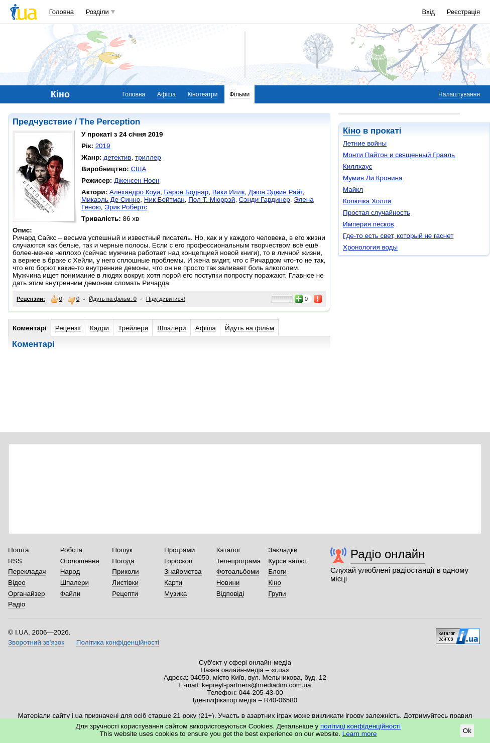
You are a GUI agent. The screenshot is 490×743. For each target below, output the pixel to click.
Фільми (239, 94)
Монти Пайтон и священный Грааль (399, 155)
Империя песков (368, 224)
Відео (17, 582)
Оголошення (79, 561)
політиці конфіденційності (360, 726)
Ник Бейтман (164, 199)
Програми (179, 550)
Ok (467, 730)
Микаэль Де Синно (110, 199)
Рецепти (125, 593)
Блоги (277, 571)
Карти (173, 582)
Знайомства (183, 571)
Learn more (359, 733)
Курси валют (287, 561)
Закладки (282, 550)
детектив (117, 157)
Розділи (97, 12)
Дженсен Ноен (136, 180)
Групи (277, 593)
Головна (61, 12)
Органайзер (26, 593)
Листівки (125, 582)
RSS (15, 561)
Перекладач (27, 571)
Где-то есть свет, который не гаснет (398, 235)
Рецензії (68, 328)
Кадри (99, 328)
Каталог (228, 550)
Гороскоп (178, 561)
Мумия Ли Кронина (372, 178)
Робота (71, 550)
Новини (228, 582)
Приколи (125, 571)
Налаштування (459, 94)
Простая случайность (376, 212)
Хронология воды (370, 247)
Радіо (16, 604)
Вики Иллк (228, 192)
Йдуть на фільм (249, 328)
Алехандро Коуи (134, 192)
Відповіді (230, 593)
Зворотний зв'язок (36, 642)
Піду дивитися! (165, 299)
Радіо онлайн (387, 554)
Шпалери (171, 328)
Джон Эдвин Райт (276, 192)
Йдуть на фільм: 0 (113, 299)
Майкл (353, 189)
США (138, 169)
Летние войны (365, 143)
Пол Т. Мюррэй (211, 199)
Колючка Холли (367, 201)
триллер (148, 157)
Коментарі (30, 328)
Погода (123, 561)
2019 (102, 146)
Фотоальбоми (237, 571)
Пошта (18, 550)
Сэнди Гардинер (264, 199)
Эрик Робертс (125, 207)
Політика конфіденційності (117, 642)
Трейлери (133, 328)
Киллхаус (357, 166)
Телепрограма (238, 561)
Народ (70, 571)
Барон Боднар (186, 192)
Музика (175, 593)
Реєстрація (463, 12)
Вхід (428, 12)
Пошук (122, 550)
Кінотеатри (202, 94)
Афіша (166, 94)
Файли (70, 593)
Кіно (351, 131)
